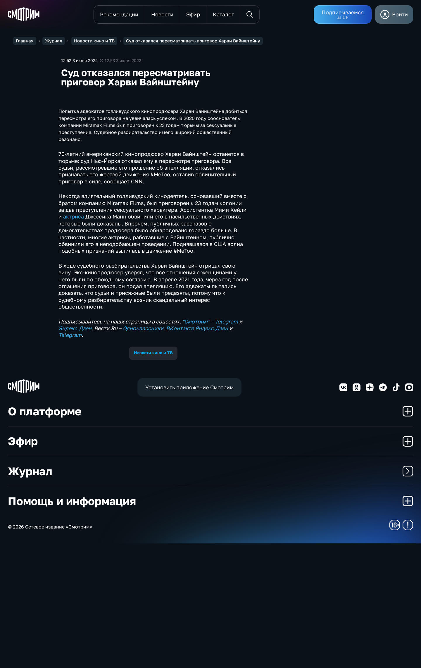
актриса (73, 341)
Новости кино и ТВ (153, 477)
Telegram (226, 446)
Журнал (210, 595)
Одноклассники (143, 453)
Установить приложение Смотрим (189, 511)
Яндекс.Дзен (75, 453)
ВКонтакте (180, 453)
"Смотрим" (196, 446)
